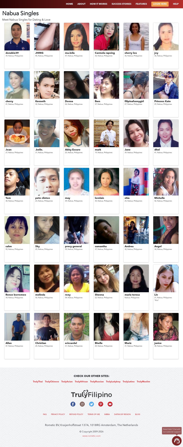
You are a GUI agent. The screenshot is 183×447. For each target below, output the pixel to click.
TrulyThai (38, 382)
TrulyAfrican (81, 382)
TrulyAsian (67, 382)
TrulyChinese (52, 382)
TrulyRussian (97, 382)
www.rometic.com (91, 436)
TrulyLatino (129, 382)
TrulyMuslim (143, 382)
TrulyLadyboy (113, 382)
